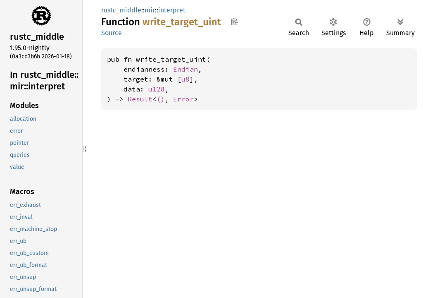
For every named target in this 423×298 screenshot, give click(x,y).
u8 (185, 79)
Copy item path (234, 21)
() (161, 99)
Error (183, 99)
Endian (185, 69)
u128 (156, 89)
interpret (171, 10)
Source (111, 33)
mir (150, 10)
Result (140, 99)
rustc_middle (121, 10)
